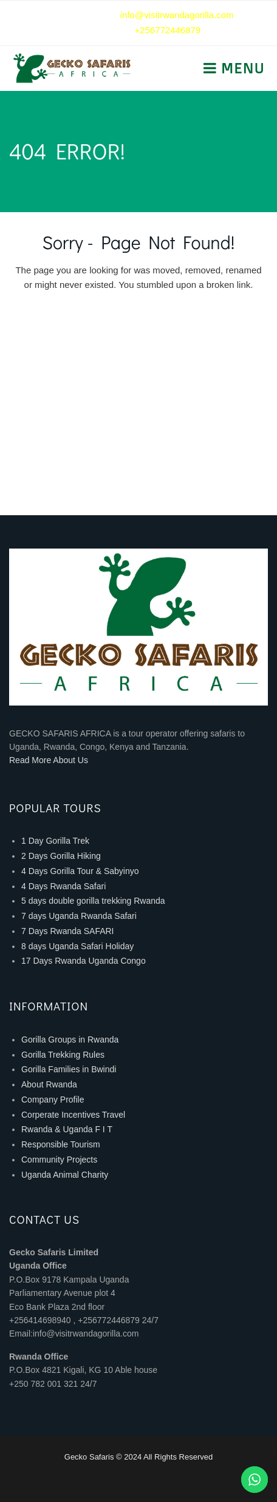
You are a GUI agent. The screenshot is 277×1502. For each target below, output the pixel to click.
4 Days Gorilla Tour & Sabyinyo (80, 871)
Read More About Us (48, 760)
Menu (241, 68)
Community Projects (59, 1159)
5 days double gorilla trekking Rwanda (93, 901)
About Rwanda (49, 1084)
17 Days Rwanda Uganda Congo (83, 961)
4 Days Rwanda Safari (63, 886)
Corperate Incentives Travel (73, 1115)
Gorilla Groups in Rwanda (69, 1039)
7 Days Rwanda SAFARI (67, 931)
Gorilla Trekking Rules (62, 1055)
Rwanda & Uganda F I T (66, 1129)
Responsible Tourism (60, 1144)
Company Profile (52, 1099)
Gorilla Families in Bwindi (68, 1069)
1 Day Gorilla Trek (55, 841)
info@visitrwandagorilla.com (177, 15)
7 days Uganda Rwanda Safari (79, 916)
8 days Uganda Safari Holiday (77, 946)
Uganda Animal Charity (64, 1175)
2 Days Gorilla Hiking (61, 856)
